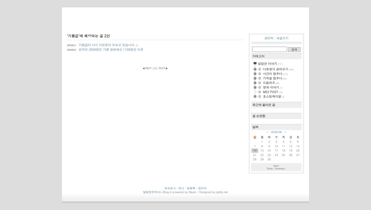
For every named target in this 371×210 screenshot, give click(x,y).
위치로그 (248, 24)
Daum (192, 192)
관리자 (268, 38)
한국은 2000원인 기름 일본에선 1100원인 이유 (105, 49)
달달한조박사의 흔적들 (108, 23)
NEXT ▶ (163, 68)
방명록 (290, 24)
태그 (261, 24)
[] (155, 68)
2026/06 (276, 132)
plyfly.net (222, 192)
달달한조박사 (151, 192)
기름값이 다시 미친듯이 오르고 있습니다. (102, 45)
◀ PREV (147, 68)
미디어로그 (275, 24)
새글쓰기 (282, 38)
